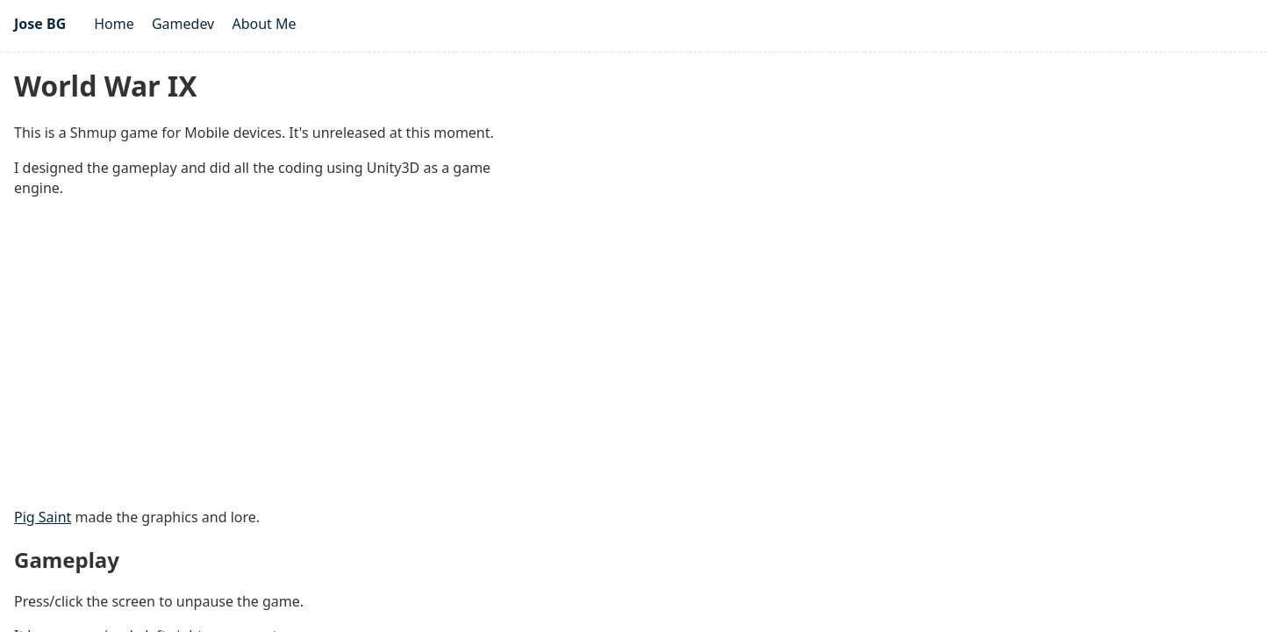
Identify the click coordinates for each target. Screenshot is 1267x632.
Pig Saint (42, 517)
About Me (264, 23)
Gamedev (183, 23)
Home (114, 23)
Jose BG (40, 23)
